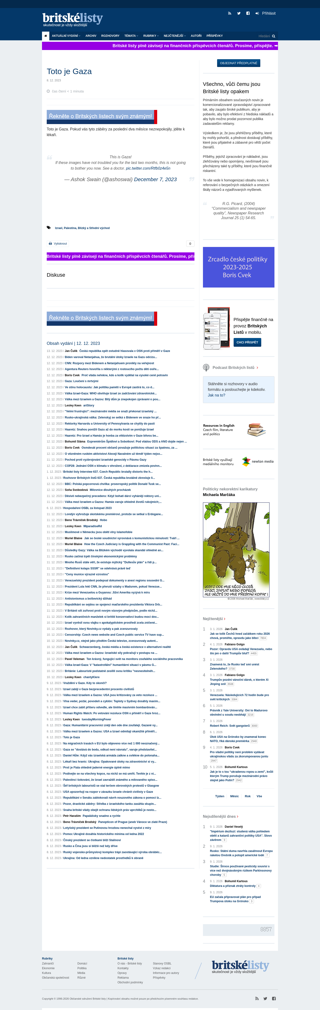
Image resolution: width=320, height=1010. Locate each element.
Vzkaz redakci (162, 968)
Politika (82, 968)
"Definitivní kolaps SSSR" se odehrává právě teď (98, 568)
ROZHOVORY (110, 36)
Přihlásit (266, 13)
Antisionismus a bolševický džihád (88, 598)
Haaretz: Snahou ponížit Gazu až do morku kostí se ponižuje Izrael (109, 429)
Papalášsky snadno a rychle (101, 816)
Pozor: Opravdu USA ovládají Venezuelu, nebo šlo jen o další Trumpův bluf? (241, 651)
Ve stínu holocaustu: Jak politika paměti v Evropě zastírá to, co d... (109, 387)
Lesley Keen (73, 405)
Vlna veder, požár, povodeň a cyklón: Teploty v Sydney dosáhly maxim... (111, 701)
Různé (81, 977)
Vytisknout (58, 243)
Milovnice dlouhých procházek (110, 490)
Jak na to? (216, 395)
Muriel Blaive (73, 538)
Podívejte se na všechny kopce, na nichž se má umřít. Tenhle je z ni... (109, 773)
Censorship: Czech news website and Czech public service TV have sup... (114, 634)
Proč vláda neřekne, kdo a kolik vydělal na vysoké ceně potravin (125, 375)
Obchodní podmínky (130, 982)
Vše (259, 796)
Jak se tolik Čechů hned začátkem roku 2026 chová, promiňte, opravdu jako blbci (240, 636)
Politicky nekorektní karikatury (230, 492)
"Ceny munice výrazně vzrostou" (87, 574)
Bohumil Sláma (75, 441)
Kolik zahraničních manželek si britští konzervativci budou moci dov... (112, 616)
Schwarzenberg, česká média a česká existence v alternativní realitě (125, 647)
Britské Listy (240, 967)
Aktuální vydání (66, 36)
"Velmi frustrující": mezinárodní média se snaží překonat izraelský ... (111, 411)
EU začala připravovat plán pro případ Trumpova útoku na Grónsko (235, 899)
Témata (131, 36)
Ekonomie (48, 968)
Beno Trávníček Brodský (81, 520)
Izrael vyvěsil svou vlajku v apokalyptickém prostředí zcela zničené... (111, 622)
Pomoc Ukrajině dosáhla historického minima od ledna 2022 (103, 834)
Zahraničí (48, 963)
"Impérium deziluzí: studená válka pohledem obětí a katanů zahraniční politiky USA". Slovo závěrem (241, 836)
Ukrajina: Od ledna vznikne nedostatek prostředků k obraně (103, 858)
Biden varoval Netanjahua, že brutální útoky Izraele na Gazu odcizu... (111, 357)
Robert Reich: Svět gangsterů (234, 726)
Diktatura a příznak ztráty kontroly (235, 886)
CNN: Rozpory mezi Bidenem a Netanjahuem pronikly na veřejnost (109, 363)
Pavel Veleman (74, 659)
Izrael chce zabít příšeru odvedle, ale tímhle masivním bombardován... (110, 707)
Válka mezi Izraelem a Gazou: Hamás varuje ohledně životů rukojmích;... (113, 502)
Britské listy (75, 20)
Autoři (196, 36)
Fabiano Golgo (235, 644)
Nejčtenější (175, 36)
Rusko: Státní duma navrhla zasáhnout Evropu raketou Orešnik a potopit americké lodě (241, 853)
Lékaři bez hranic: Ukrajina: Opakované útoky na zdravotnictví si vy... (109, 761)
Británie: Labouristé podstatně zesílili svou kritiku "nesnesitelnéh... (110, 671)
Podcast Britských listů (229, 368)
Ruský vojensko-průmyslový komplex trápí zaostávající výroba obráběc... (112, 852)
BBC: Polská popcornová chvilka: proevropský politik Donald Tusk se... (113, 484)
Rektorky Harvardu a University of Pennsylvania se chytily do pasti (110, 423)
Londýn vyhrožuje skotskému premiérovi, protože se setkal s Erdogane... (114, 514)
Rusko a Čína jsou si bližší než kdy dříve (90, 846)
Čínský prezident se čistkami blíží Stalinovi (92, 840)
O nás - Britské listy (130, 963)
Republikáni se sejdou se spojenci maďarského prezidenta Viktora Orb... (113, 604)
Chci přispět (247, 342)
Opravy (122, 973)
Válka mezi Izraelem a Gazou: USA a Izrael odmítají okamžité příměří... (110, 731)
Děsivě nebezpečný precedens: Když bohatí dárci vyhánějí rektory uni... (113, 496)
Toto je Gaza (71, 737)
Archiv (90, 36)
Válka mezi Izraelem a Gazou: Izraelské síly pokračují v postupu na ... (111, 653)
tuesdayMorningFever (96, 719)
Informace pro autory (166, 973)
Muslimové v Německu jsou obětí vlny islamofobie (98, 532)
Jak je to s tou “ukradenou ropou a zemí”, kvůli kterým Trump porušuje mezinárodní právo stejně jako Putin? (241, 776)
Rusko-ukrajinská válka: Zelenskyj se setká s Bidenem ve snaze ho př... (113, 417)
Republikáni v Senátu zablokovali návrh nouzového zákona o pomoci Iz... (112, 797)
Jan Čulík (71, 351)
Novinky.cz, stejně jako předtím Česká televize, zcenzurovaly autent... (111, 641)
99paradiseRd (92, 526)
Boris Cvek (72, 375)
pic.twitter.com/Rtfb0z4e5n (148, 168)
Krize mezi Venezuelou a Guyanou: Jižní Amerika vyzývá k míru (107, 592)
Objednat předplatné (238, 63)
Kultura (46, 973)
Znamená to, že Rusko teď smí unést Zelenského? (234, 667)
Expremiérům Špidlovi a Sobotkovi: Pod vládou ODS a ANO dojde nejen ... (137, 441)
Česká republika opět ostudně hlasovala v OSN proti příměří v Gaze (124, 351)
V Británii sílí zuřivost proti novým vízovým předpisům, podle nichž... (111, 610)
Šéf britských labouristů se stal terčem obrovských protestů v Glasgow (111, 785)
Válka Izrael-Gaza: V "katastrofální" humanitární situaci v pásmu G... (110, 665)
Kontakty (123, 968)
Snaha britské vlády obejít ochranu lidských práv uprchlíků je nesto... (109, 810)
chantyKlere (91, 677)
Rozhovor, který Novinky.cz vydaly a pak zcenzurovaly (101, 628)
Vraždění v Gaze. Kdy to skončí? (85, 683)
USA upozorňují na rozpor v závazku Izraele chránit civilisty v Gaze (108, 791)
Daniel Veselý (234, 826)
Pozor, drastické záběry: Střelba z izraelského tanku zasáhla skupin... (109, 803)
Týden (219, 796)
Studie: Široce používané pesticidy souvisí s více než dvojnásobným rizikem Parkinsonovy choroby (241, 871)
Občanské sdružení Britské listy (88, 998)
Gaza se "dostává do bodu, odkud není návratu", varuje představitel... (110, 749)
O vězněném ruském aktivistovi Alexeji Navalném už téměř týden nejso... (113, 453)
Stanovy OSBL (162, 963)
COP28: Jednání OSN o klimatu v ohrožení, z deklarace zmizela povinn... (113, 465)
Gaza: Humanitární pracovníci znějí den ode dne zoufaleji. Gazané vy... (110, 725)
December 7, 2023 (155, 179)
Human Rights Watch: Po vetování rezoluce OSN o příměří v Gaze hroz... (111, 713)
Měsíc (234, 796)
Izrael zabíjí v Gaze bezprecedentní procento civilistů (98, 689)
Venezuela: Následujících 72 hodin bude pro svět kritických (239, 697)
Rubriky (151, 36)
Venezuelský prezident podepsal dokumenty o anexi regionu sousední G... (114, 580)
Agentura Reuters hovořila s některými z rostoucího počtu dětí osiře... (112, 369)
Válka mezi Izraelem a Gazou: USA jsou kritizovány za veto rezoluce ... (110, 695)
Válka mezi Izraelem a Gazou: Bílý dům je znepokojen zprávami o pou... (112, 399)
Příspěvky (214, 36)
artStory (88, 405)
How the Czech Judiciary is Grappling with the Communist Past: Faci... (131, 544)
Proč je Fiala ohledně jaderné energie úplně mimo (96, 767)
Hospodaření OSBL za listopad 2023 (87, 508)
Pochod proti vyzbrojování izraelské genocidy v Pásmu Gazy (105, 459)
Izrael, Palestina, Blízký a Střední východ (82, 228)
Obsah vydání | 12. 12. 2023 (73, 343)
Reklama (123, 977)
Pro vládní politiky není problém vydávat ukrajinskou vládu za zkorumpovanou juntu (239, 757)
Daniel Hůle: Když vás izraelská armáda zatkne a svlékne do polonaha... (111, 755)
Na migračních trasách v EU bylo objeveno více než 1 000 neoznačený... (111, 743)
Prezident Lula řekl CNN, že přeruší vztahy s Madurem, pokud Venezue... (113, 586)
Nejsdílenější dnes (219, 816)
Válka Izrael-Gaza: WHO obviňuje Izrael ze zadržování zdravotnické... (111, 393)
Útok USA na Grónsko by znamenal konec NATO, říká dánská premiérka (238, 739)
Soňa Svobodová (76, 490)
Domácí (82, 963)
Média (81, 973)
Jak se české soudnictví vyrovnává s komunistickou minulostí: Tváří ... (132, 538)
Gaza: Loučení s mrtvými (81, 381)
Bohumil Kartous (236, 767)
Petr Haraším (72, 816)
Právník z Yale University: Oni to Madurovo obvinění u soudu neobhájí (239, 713)
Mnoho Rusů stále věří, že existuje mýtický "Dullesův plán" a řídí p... (111, 562)
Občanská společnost (55, 977)
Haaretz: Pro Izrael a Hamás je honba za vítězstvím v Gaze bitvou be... (111, 435)
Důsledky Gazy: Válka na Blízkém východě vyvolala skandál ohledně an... (114, 550)
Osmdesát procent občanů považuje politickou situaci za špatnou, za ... (129, 447)
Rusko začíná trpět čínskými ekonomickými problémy (101, 556)
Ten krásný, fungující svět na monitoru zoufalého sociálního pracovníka (134, 659)
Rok (248, 796)
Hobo (103, 520)
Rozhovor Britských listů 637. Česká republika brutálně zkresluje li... (109, 478)
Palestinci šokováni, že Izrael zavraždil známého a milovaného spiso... (110, 779)
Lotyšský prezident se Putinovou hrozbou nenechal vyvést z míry (107, 828)
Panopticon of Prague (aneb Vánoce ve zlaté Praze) (132, 822)
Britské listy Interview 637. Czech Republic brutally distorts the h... (108, 471)
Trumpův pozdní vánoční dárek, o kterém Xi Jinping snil (239, 682)
